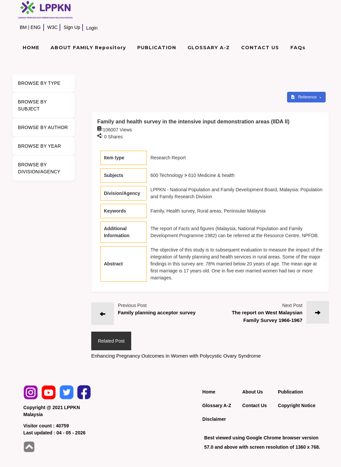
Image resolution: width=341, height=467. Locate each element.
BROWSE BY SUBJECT (32, 105)
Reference (304, 97)
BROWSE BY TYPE (39, 83)
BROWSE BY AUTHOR (43, 127)
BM (23, 27)
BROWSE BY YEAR (39, 146)
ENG (36, 27)
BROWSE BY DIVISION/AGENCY (39, 168)
